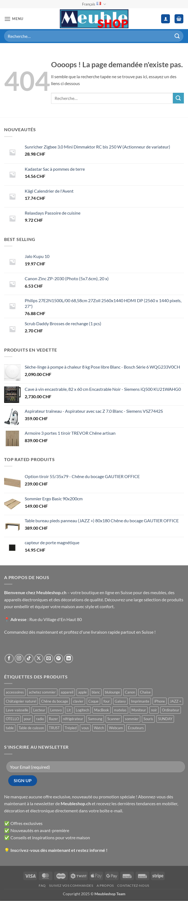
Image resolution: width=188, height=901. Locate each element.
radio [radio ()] (40, 719)
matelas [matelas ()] (120, 710)
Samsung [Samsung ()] (95, 719)
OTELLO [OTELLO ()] (12, 719)
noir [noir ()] (154, 710)
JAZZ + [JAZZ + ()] (175, 701)
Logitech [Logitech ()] (82, 710)
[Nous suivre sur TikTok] (28, 658)
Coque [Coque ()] (93, 701)
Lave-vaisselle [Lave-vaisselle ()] (17, 710)
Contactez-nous (133, 885)
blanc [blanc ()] (96, 692)
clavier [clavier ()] (78, 701)
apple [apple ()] (82, 692)
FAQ (42, 885)
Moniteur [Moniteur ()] (138, 710)
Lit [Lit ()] (69, 710)
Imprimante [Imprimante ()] (140, 701)
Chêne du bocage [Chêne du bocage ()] (54, 701)
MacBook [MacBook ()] (101, 710)
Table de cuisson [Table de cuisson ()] (31, 728)
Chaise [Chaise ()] (145, 692)
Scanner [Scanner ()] (113, 719)
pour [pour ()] (27, 719)
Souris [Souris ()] (148, 719)
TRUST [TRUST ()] (54, 728)
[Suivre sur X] (38, 658)
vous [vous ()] (85, 728)
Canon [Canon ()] (130, 692)
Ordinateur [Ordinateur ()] (170, 710)
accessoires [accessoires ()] (15, 692)
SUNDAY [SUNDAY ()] (165, 719)
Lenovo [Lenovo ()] (56, 710)
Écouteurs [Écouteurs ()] (136, 728)
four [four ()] (106, 701)
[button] (13, 19)
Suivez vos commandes (71, 885)
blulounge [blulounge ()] (112, 692)
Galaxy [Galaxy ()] (120, 701)
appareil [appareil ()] (67, 692)
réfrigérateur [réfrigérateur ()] (73, 719)
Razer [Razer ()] (53, 719)
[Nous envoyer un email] (48, 658)
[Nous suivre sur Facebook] (9, 658)
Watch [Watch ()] (99, 728)
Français (94, 4)
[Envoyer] (177, 36)
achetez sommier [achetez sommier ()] (42, 692)
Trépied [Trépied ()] (71, 728)
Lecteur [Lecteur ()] (39, 710)
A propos (105, 885)
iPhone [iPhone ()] (159, 701)
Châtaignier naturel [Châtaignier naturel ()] (21, 701)
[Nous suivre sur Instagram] (19, 658)
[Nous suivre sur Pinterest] (58, 658)
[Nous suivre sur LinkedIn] (68, 658)
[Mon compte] (165, 18)
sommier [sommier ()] (132, 719)
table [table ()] (10, 728)
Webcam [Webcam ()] (116, 728)
